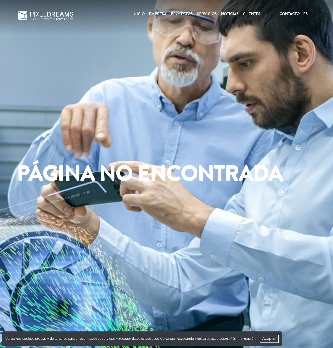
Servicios (207, 14)
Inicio (138, 14)
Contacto (289, 14)
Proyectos (182, 14)
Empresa (158, 14)
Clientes (251, 14)
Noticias (230, 14)
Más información (243, 339)
